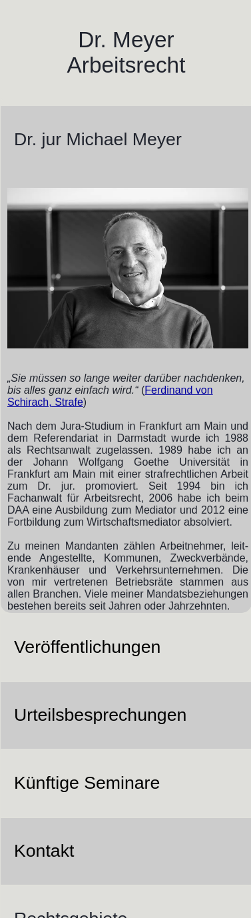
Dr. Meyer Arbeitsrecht (126, 52)
